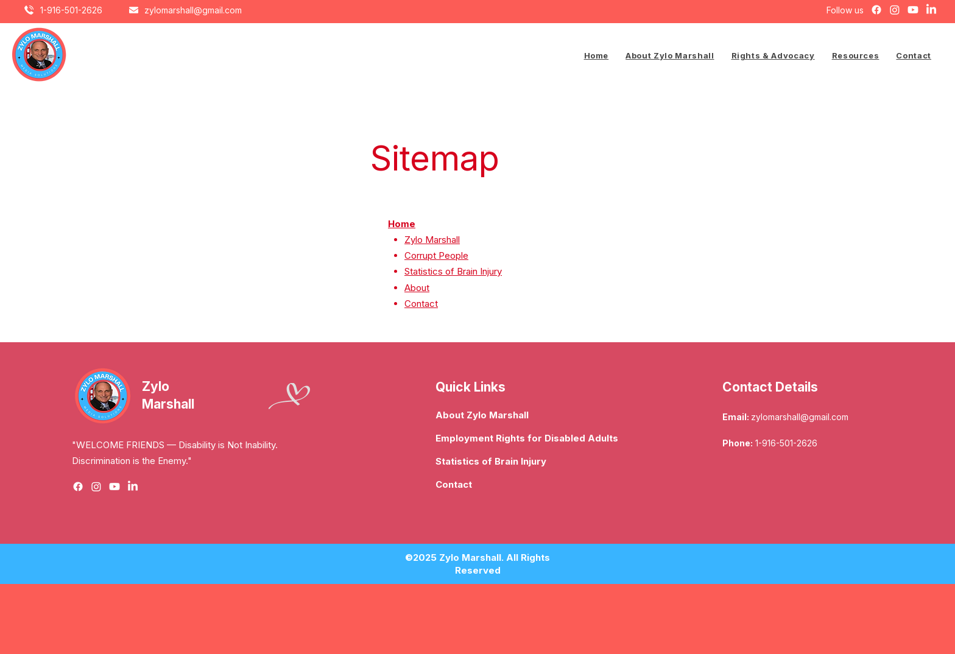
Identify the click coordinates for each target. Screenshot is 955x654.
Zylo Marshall (432, 239)
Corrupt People (436, 255)
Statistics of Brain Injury (453, 271)
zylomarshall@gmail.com (799, 417)
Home (401, 224)
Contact (421, 303)
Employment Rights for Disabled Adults (525, 438)
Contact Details (770, 387)
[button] (773, 55)
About (416, 288)
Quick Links (470, 387)
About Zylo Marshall (482, 415)
